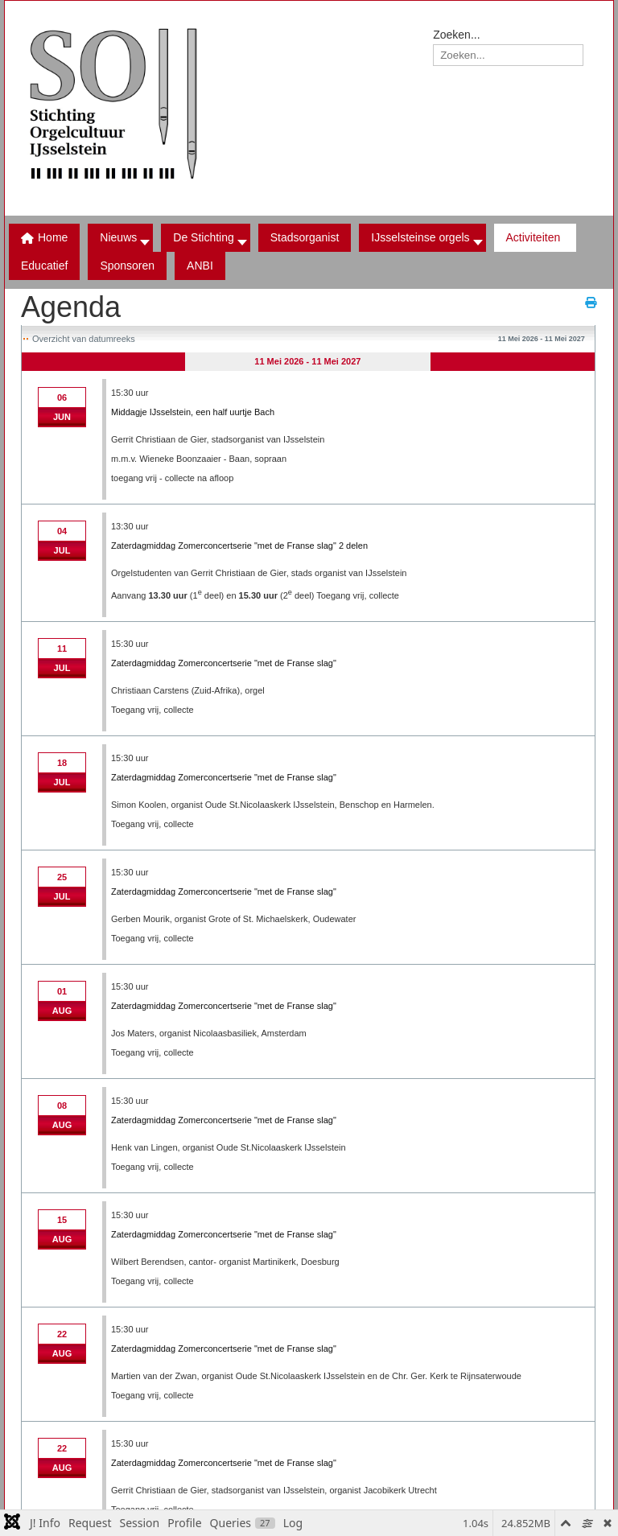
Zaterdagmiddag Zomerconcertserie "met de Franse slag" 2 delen (239, 545)
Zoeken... (456, 34)
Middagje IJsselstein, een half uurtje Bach (192, 412)
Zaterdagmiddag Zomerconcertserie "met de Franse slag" (223, 663)
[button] (205, 238)
